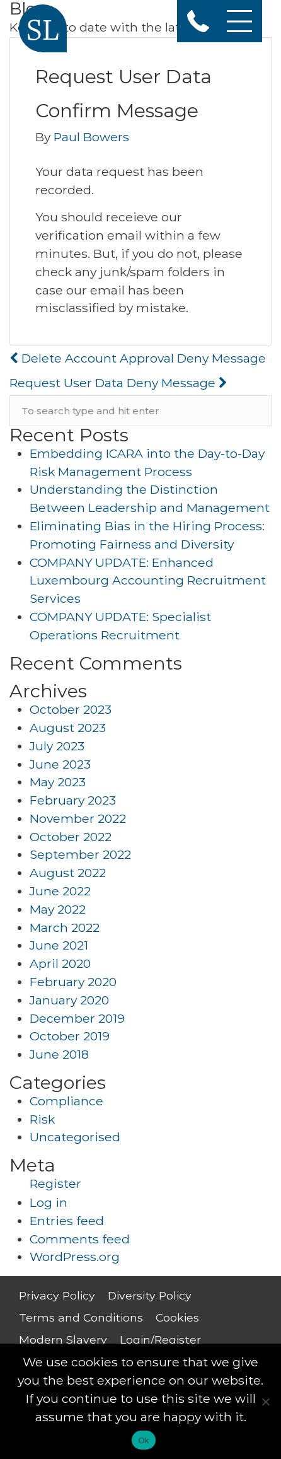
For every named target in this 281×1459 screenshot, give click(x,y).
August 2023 (68, 727)
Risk (42, 1119)
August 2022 (68, 872)
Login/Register (160, 1339)
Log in (48, 1202)
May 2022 (58, 909)
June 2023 (60, 764)
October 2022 (71, 836)
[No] (265, 1401)
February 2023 (73, 800)
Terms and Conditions (81, 1317)
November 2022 (78, 818)
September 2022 (80, 854)
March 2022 (65, 927)
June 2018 (59, 1054)
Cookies (177, 1317)
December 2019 (77, 1018)
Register (55, 1183)
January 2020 (69, 1000)
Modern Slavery (63, 1339)
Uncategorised (75, 1136)
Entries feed (67, 1220)
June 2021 (59, 945)
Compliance (66, 1100)
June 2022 (60, 890)
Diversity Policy (150, 1295)
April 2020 (60, 963)
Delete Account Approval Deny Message (137, 358)
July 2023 (57, 745)
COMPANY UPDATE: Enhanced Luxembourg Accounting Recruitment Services (148, 581)
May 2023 (58, 781)
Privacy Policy (57, 1295)
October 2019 (70, 1035)
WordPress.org (75, 1256)
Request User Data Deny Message (118, 382)
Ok (143, 1440)
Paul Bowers (91, 136)
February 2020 (73, 981)
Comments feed (80, 1239)
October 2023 (71, 709)
